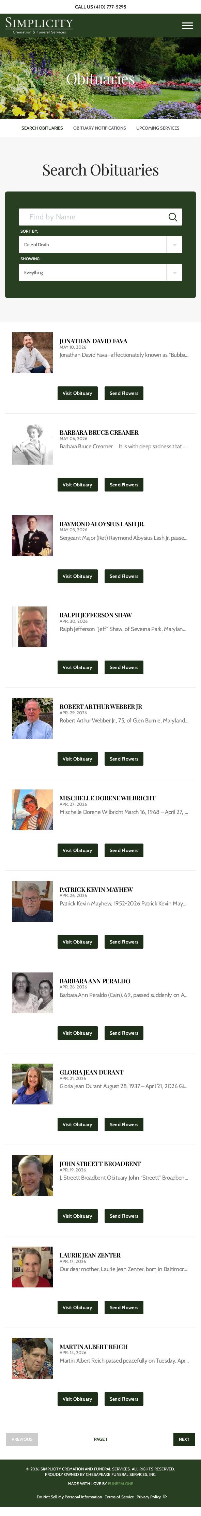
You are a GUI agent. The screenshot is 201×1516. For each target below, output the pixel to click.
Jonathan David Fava (93, 341)
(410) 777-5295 (110, 7)
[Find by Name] (91, 217)
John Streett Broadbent (100, 1170)
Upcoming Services (158, 128)
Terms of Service (119, 1506)
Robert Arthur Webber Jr (101, 709)
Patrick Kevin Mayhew (96, 894)
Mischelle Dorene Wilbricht (108, 801)
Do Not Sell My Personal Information (69, 1506)
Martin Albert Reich (93, 1355)
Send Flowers (126, 392)
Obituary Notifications (99, 128)
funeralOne (120, 1492)
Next (184, 1448)
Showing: (30, 258)
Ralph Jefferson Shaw (96, 617)
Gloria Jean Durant (92, 1078)
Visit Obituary (80, 392)
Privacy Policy (149, 1506)
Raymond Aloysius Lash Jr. (102, 525)
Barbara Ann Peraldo (95, 986)
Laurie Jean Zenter (90, 1262)
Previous (22, 1448)
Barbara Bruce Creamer (99, 433)
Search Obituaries (42, 128)
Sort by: (29, 231)
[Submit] (173, 217)
